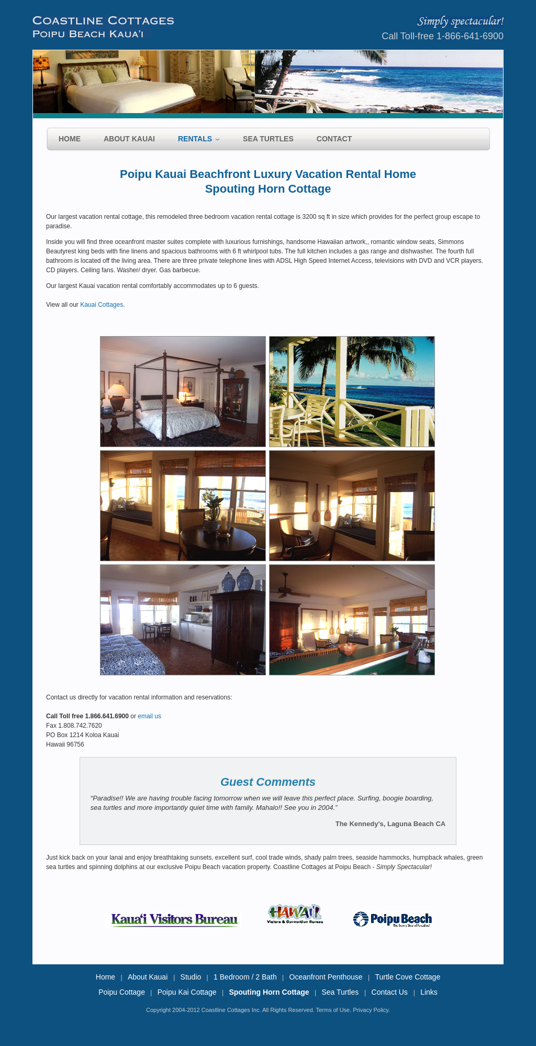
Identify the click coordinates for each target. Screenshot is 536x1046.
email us (149, 716)
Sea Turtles (268, 139)
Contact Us (391, 992)
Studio (191, 977)
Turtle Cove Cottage (407, 977)
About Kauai (129, 139)
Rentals (195, 139)
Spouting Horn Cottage (269, 992)
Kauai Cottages (101, 304)
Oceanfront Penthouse (326, 977)
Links (429, 992)
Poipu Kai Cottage (187, 992)
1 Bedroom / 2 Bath (245, 977)
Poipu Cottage (121, 992)
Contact (334, 139)
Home (70, 139)
